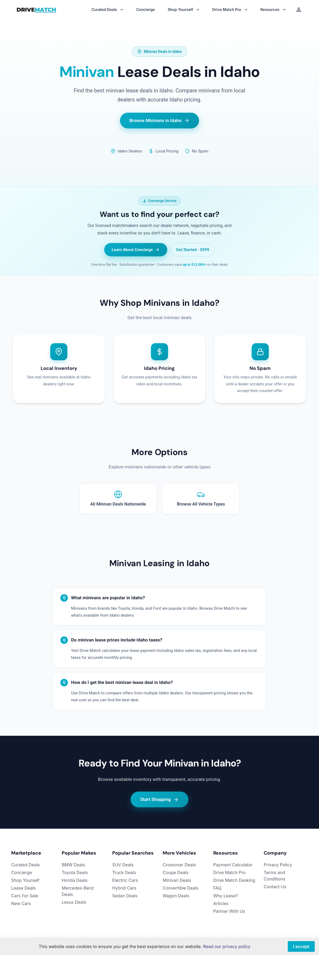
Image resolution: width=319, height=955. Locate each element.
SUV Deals (123, 864)
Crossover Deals (179, 864)
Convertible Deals (181, 888)
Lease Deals (23, 888)
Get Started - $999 (192, 249)
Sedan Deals (125, 895)
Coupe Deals (176, 872)
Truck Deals (124, 872)
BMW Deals (73, 864)
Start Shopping (159, 799)
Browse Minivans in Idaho (160, 120)
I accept (301, 946)
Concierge (145, 9)
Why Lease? (225, 895)
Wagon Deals (176, 895)
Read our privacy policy (226, 946)
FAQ (217, 888)
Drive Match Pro (229, 872)
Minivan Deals (177, 880)
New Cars (21, 903)
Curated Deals (25, 864)
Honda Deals (75, 880)
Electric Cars (125, 880)
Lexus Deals (74, 902)
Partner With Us (229, 911)
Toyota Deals (75, 872)
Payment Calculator (232, 864)
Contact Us (275, 886)
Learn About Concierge (136, 249)
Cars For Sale (24, 895)
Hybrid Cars (124, 888)
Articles (220, 903)
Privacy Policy (278, 864)
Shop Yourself (25, 880)
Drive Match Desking (234, 880)
